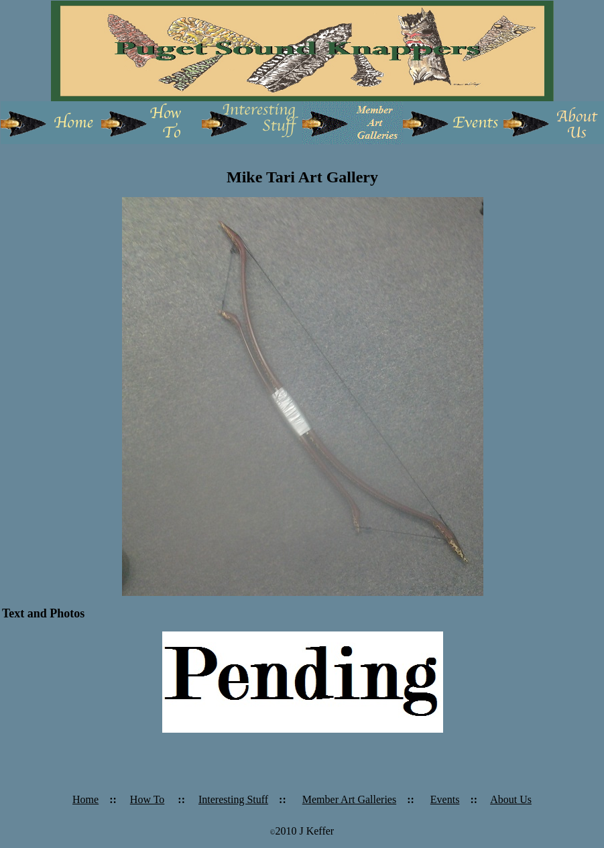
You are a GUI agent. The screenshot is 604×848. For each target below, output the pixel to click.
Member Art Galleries (349, 799)
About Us (511, 799)
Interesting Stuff (233, 799)
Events (445, 799)
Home (85, 799)
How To (147, 799)
